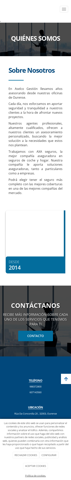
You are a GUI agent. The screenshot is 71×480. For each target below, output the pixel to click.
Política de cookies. (35, 475)
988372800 (35, 386)
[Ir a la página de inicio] (2, 9)
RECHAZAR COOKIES (26, 455)
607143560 (35, 392)
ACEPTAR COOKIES (35, 466)
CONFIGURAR (48, 455)
